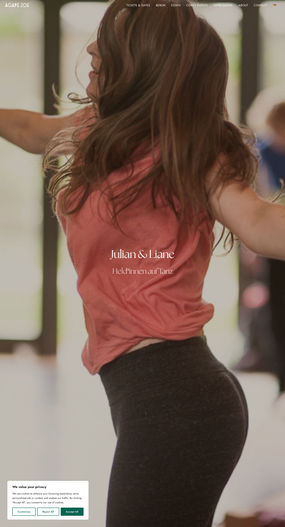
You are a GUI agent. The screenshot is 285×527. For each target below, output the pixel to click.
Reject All (48, 512)
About (243, 5)
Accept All (72, 512)
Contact (260, 5)
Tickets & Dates (138, 5)
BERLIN (160, 5)
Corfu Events (197, 5)
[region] (48, 500)
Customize (24, 512)
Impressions (223, 5)
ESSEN (175, 5)
